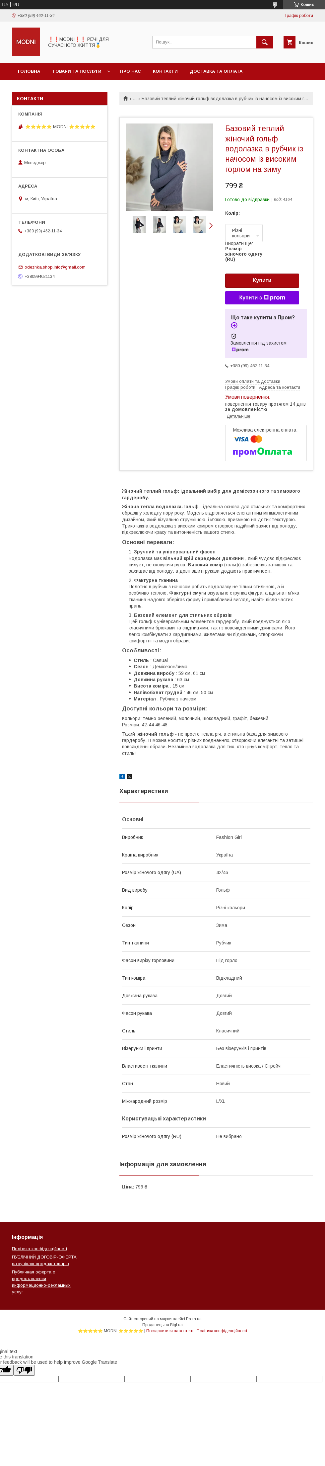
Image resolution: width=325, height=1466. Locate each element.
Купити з (262, 298)
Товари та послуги (76, 71)
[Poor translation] (24, 1370)
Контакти (165, 71)
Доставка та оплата (216, 71)
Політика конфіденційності (39, 1248)
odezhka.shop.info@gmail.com (55, 267)
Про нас (130, 71)
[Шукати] (264, 42)
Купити (262, 280)
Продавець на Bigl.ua (162, 1325)
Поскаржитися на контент (170, 1331)
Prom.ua (194, 1319)
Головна (29, 71)
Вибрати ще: (243, 251)
